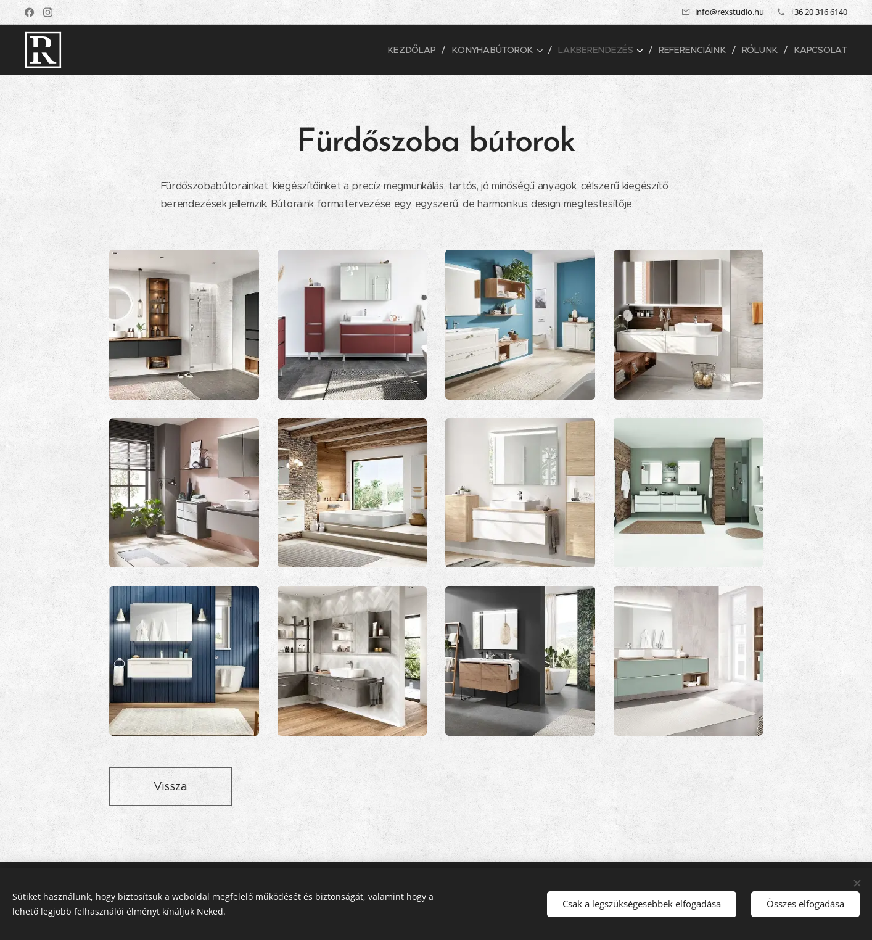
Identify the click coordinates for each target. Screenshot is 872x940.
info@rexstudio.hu (729, 11)
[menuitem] (420, 50)
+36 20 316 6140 (818, 11)
